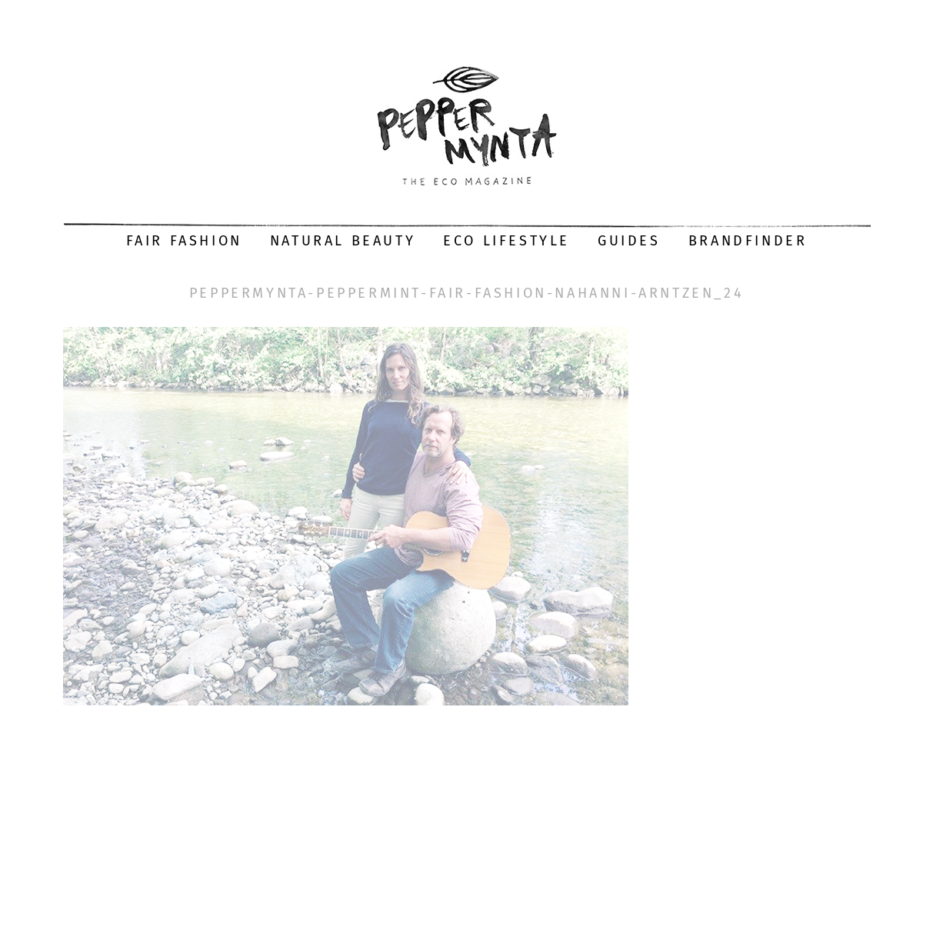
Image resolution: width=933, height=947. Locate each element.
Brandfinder (748, 240)
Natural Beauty (342, 240)
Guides (629, 240)
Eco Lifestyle (506, 240)
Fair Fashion (184, 240)
